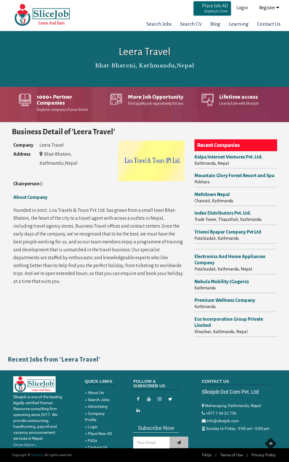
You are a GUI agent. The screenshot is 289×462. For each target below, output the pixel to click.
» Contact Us (96, 447)
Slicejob (37, 455)
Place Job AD (215, 8)
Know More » (24, 445)
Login (242, 7)
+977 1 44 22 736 (219, 413)
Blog (215, 24)
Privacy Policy (263, 455)
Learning (239, 24)
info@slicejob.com (220, 421)
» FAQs (91, 440)
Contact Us (269, 24)
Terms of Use (231, 455)
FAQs (206, 455)
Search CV (191, 24)
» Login (91, 426)
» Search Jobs (97, 399)
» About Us (94, 392)
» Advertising (96, 406)
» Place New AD (98, 433)
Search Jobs (159, 24)
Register (269, 7)
